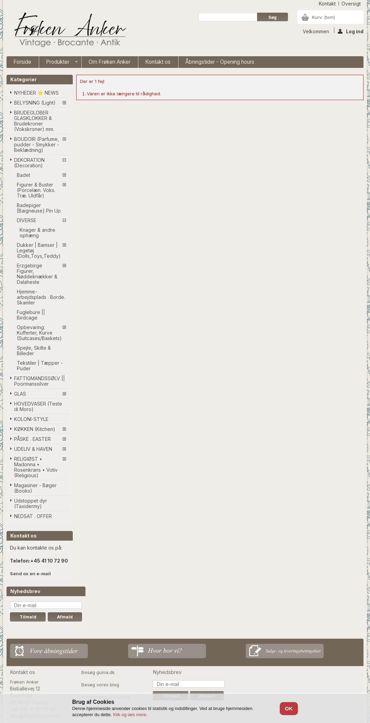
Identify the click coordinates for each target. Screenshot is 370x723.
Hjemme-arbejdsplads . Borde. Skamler (41, 297)
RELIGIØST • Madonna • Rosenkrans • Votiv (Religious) (36, 467)
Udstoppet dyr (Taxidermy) (30, 503)
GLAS (20, 394)
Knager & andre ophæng (37, 232)
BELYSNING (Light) (35, 103)
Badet (23, 175)
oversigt (351, 4)
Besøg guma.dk (98, 672)
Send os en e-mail (30, 573)
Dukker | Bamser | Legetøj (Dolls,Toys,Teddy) (39, 250)
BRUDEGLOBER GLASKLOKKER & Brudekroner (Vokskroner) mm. (34, 121)
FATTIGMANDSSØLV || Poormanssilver (39, 381)
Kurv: (323, 17)
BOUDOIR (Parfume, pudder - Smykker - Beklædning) (36, 144)
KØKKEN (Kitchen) (34, 429)
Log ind (350, 30)
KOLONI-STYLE (31, 419)
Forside (22, 62)
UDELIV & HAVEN (33, 449)
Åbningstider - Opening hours (219, 62)
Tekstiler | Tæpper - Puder (40, 365)
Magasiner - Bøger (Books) (35, 488)
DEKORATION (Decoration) (29, 162)
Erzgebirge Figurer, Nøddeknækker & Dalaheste (37, 274)
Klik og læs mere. (130, 714)
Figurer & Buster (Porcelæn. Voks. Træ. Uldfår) (36, 190)
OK (289, 708)
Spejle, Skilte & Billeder (34, 350)
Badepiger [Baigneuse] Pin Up (39, 208)
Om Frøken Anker (109, 62)
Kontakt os (158, 62)
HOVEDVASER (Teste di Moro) (38, 406)
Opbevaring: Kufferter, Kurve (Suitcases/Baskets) (39, 332)
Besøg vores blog (100, 684)
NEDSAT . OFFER (33, 516)
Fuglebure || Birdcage (31, 315)
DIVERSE (26, 220)
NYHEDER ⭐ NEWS (36, 93)
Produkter (58, 63)
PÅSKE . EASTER (32, 439)
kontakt (327, 4)
